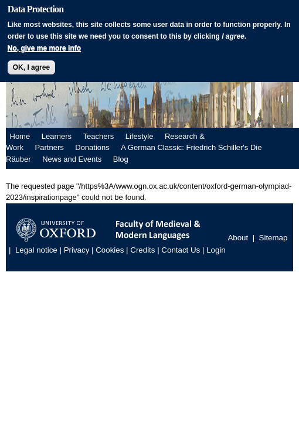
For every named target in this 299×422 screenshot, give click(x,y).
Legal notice (36, 250)
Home (20, 136)
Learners (57, 136)
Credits (142, 250)
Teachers (98, 136)
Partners (49, 147)
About (237, 238)
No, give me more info (44, 48)
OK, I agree (31, 67)
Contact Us (180, 250)
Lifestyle (139, 136)
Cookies (110, 250)
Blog (120, 159)
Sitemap (273, 238)
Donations (92, 147)
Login (216, 250)
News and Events (71, 159)
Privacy (77, 250)
